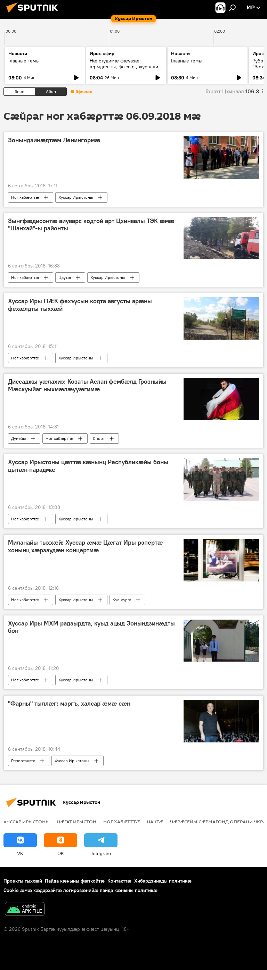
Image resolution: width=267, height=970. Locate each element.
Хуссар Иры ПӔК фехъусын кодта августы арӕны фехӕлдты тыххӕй (80, 305)
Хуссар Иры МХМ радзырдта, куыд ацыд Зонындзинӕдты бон (91, 627)
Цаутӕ (64, 277)
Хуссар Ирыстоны (75, 197)
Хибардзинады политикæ (163, 881)
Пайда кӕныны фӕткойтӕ (75, 881)
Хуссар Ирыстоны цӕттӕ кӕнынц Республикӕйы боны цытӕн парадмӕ (88, 466)
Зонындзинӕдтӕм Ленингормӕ (54, 140)
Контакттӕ (119, 881)
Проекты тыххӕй (22, 881)
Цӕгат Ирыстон (76, 821)
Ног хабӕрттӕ (25, 197)
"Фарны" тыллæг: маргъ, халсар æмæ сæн (69, 703)
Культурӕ (122, 599)
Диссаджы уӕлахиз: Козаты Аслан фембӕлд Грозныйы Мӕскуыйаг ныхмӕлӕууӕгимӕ (87, 385)
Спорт (99, 438)
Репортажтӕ (23, 760)
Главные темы (24, 61)
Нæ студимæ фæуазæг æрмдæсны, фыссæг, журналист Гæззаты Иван (126, 67)
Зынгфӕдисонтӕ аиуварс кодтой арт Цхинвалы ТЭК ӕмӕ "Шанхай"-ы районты (91, 224)
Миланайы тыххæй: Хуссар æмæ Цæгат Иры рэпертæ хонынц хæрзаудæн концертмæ (85, 546)
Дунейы (18, 438)
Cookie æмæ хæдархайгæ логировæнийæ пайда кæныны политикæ (80, 890)
